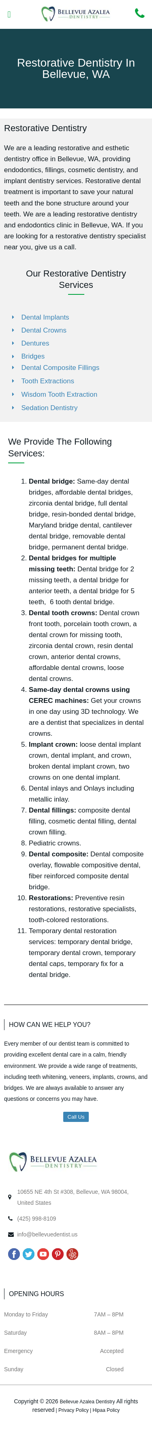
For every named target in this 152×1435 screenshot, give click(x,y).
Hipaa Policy (106, 1410)
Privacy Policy (73, 1410)
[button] (9, 14)
